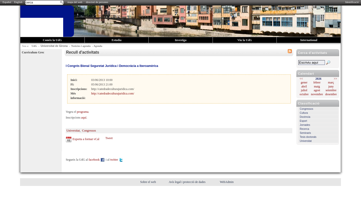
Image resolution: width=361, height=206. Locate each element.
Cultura (304, 113)
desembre (331, 94)
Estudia (116, 40)
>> (335, 78)
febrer (317, 82)
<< (301, 78)
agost (317, 90)
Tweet (109, 138)
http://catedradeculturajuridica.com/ (112, 93)
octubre (304, 94)
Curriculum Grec (33, 52)
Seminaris (305, 133)
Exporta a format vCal (85, 139)
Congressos (306, 109)
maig (317, 86)
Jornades (305, 125)
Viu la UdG (244, 40)
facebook (97, 159)
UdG (34, 46)
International (308, 40)
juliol (304, 90)
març (331, 82)
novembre (317, 94)
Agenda (98, 46)
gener (304, 82)
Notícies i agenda (81, 46)
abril (304, 86)
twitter (116, 159)
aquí (83, 117)
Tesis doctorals (308, 137)
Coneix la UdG (52, 40)
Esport (303, 121)
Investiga (181, 40)
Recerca (304, 129)
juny (331, 86)
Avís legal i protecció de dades (187, 182)
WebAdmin (227, 182)
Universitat (306, 141)
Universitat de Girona (54, 45)
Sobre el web (148, 182)
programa (82, 112)
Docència (305, 117)
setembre (331, 90)
